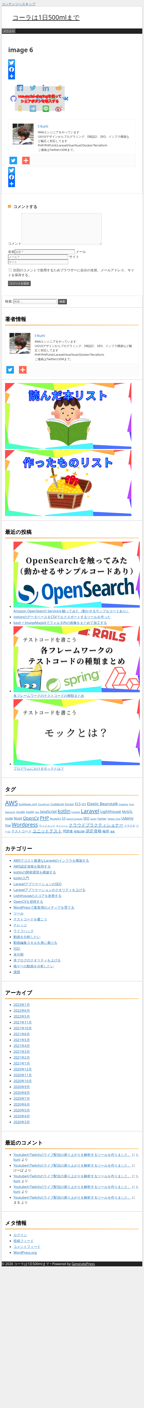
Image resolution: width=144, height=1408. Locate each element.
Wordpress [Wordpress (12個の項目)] (25, 824)
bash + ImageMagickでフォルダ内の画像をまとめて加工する (60, 622)
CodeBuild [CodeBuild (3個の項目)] (57, 804)
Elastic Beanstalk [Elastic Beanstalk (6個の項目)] (102, 803)
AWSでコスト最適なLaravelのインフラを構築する (51, 860)
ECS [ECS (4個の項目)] (78, 804)
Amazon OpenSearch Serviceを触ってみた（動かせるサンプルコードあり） (76, 577)
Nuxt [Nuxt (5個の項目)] (18, 818)
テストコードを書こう (30, 919)
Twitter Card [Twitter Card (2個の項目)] (114, 818)
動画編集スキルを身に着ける (35, 942)
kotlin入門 (21, 878)
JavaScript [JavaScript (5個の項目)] (48, 811)
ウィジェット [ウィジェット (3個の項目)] (47, 825)
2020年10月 (22, 1081)
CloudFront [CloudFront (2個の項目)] (44, 804)
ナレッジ (20, 925)
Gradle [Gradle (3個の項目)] (20, 812)
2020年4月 (21, 1116)
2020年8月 (21, 1092)
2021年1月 (21, 1063)
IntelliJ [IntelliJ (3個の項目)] (30, 812)
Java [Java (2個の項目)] (37, 812)
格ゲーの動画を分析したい (33, 966)
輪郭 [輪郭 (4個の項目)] (106, 831)
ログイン (20, 1235)
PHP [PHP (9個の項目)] (44, 818)
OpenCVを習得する (28, 901)
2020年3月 (21, 1122)
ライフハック (23, 931)
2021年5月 (21, 1040)
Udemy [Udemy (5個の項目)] (127, 818)
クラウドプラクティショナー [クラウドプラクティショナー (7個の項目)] (96, 825)
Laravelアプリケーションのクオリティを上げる (49, 890)
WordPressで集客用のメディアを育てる (43, 907)
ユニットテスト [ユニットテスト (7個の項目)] (47, 831)
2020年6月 (21, 1104)
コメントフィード (26, 1246)
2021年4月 (21, 1045)
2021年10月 (22, 1028)
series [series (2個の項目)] (93, 818)
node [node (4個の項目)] (9, 818)
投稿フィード (23, 1240)
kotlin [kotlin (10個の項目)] (64, 811)
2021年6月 (21, 1034)
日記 (16, 948)
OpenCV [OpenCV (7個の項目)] (31, 818)
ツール (18, 913)
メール (81, 251)
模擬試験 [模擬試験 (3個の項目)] (79, 831)
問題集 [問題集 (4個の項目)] (68, 831)
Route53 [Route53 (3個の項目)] (55, 818)
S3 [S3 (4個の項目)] (63, 818)
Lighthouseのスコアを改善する (37, 895)
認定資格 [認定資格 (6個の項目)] (94, 831)
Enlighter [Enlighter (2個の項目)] (123, 804)
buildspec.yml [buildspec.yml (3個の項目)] (28, 804)
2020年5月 (21, 1110)
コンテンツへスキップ (18, 4)
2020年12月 (22, 1069)
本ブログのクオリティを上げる (37, 960)
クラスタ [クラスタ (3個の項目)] (129, 825)
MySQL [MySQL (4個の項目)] (127, 811)
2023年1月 (21, 1004)
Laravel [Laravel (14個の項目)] (90, 811)
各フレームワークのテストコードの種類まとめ (76, 662)
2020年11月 (22, 1075)
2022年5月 (21, 1016)
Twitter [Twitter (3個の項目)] (102, 818)
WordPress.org (25, 1252)
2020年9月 (21, 1086)
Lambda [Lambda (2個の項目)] (75, 812)
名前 (11, 251)
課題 (16, 972)
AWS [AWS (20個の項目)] (11, 803)
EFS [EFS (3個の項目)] (83, 804)
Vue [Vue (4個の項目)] (8, 825)
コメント (14, 243)
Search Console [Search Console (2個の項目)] (74, 818)
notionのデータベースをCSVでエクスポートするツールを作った (62, 617)
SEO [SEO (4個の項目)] (86, 818)
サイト (74, 256)
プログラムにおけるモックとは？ (76, 735)
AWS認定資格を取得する (32, 866)
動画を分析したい (26, 936)
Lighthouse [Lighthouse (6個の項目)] (110, 811)
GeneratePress (83, 1264)
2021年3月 (21, 1051)
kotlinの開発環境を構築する (34, 872)
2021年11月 (22, 1022)
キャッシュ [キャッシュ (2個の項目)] (62, 825)
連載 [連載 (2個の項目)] (112, 831)
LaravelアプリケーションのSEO (37, 884)
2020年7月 (21, 1098)
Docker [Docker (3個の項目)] (69, 804)
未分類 (18, 954)
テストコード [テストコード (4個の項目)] (21, 831)
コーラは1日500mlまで (46, 17)
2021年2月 (21, 1057)
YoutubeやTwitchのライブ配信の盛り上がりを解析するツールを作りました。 (72, 1154)
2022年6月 (21, 1010)
